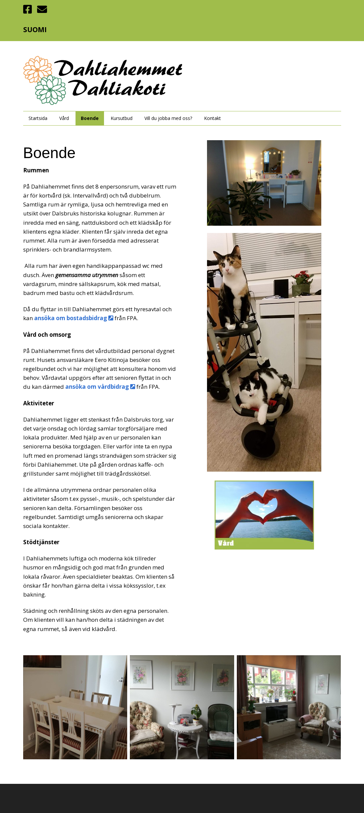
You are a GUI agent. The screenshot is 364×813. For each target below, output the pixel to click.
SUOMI (35, 29)
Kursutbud (121, 118)
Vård (64, 118)
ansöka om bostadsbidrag (74, 318)
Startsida (37, 118)
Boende (90, 118)
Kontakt (212, 118)
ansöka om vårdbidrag (100, 386)
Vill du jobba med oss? (168, 118)
